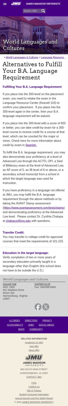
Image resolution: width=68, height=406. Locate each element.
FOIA (33, 383)
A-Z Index (14, 320)
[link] (38, 309)
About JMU (34, 350)
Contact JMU (34, 377)
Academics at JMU (34, 342)
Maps (21, 329)
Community (36, 329)
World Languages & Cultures (22, 57)
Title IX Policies (34, 390)
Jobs (31, 325)
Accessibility (15, 325)
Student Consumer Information (34, 394)
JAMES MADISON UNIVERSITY (38, 402)
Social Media (46, 325)
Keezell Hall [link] (9, 284)
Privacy (47, 320)
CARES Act (34, 387)
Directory (31, 320)
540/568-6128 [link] (42, 284)
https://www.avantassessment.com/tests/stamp (34, 207)
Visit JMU (33, 346)
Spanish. (31, 145)
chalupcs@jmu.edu (18, 220)
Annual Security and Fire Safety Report (34, 398)
